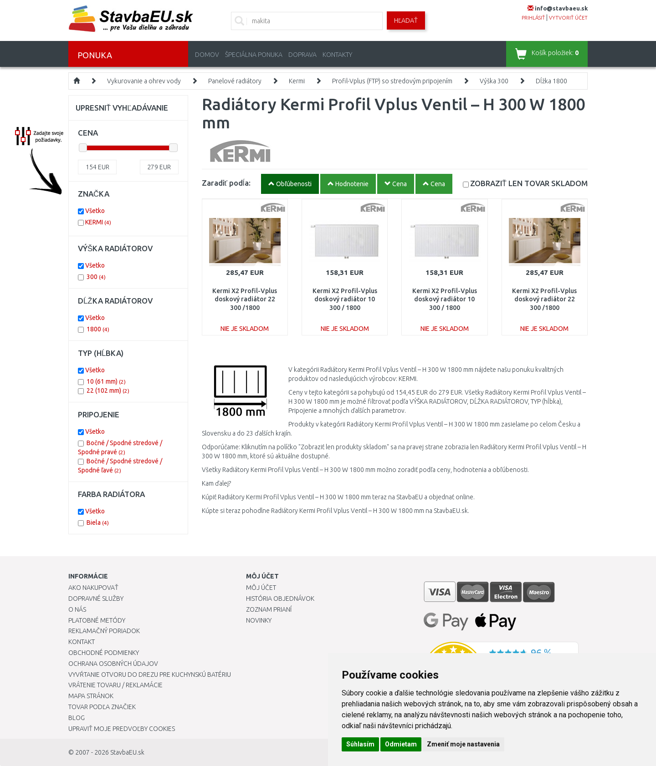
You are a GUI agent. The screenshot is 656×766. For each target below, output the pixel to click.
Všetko (95, 210)
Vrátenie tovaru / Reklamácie (115, 685)
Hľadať (406, 20)
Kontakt (81, 641)
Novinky (259, 620)
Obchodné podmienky (103, 652)
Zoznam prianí (269, 609)
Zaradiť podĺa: (226, 182)
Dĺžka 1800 (551, 81)
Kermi (297, 81)
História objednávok (280, 598)
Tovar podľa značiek (102, 706)
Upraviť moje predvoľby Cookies (121, 728)
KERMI (98, 222)
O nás (77, 609)
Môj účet (261, 587)
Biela (98, 522)
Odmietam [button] (401, 744)
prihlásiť (533, 17)
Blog (76, 717)
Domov (207, 54)
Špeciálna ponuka (253, 54)
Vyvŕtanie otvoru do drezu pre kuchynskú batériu (149, 674)
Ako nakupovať (93, 587)
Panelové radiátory (234, 81)
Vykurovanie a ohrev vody (144, 81)
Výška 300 (494, 81)
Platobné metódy (96, 620)
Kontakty (337, 54)
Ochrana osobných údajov (113, 663)
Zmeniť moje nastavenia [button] (463, 744)
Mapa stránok (90, 696)
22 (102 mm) (108, 390)
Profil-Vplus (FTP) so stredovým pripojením (392, 81)
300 (96, 276)
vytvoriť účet (568, 17)
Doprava (302, 54)
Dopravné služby (95, 598)
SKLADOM (529, 183)
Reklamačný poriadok (104, 630)
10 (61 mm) (106, 381)
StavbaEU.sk (127, 752)
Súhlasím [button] (360, 744)
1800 (98, 329)
